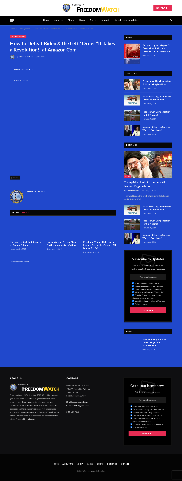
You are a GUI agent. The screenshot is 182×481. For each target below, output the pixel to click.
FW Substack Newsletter (126, 20)
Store (93, 20)
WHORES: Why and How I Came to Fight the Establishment (154, 342)
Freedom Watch (26, 57)
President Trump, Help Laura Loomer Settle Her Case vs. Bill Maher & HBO (99, 245)
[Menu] (12, 20)
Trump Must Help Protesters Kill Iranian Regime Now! (156, 82)
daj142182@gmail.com (79, 405)
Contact (105, 20)
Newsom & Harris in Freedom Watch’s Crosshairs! (156, 128)
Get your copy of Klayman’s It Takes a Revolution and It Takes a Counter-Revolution (156, 48)
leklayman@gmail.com (78, 402)
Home (46, 20)
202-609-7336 (72, 412)
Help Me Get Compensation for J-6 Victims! (156, 113)
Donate (162, 8)
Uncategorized (18, 36)
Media (71, 20)
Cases (82, 20)
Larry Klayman (133, 190)
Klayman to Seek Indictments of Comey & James (25, 243)
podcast (15, 177)
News (127, 176)
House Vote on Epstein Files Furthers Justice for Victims (61, 243)
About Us (58, 20)
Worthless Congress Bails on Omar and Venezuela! (156, 98)
